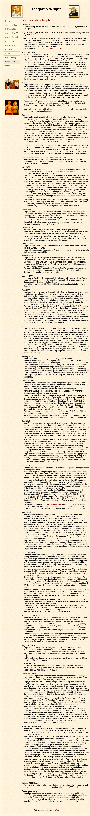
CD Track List (10, 29)
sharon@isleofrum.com (52, 504)
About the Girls (11, 25)
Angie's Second (11, 37)
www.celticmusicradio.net (39, 139)
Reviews (8, 49)
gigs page (32, 157)
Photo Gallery (10, 58)
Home (7, 21)
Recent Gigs (10, 41)
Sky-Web (55, 810)
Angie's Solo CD (11, 33)
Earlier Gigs (10, 45)
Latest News (10, 62)
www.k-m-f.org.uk (56, 49)
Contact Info (10, 53)
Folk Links (9, 66)
